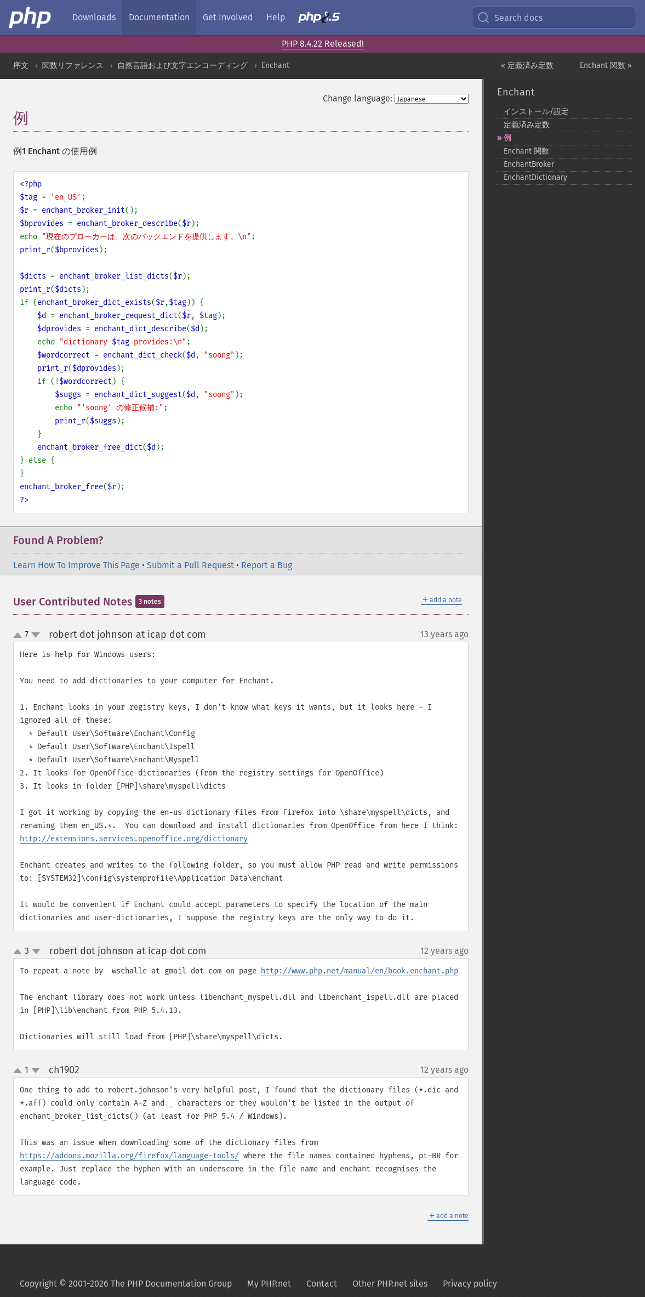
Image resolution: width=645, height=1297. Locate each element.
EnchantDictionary (535, 177)
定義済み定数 (527, 124)
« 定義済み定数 (527, 65)
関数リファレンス (73, 65)
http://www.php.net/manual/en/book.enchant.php (359, 971)
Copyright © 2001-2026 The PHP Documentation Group (126, 1283)
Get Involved (228, 17)
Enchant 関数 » (606, 65)
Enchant (275, 65)
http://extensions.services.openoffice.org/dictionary (134, 838)
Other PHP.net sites (389, 1283)
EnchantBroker (529, 164)
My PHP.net (269, 1283)
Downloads (94, 17)
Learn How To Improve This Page (76, 565)
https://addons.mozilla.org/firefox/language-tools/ (129, 1155)
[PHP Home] (31, 17)
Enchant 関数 (526, 151)
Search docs (510, 17)
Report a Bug (266, 565)
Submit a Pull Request (190, 565)
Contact (321, 1283)
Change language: (357, 98)
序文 (20, 65)
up (20, 635)
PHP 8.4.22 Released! (323, 43)
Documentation (159, 17)
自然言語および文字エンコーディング (182, 65)
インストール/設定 (536, 111)
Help (275, 17)
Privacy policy (470, 1283)
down (35, 635)
